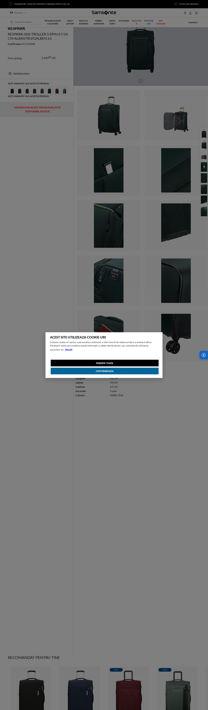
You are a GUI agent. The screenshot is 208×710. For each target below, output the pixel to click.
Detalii (68, 349)
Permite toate (104, 363)
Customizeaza (105, 371)
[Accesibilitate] (204, 355)
